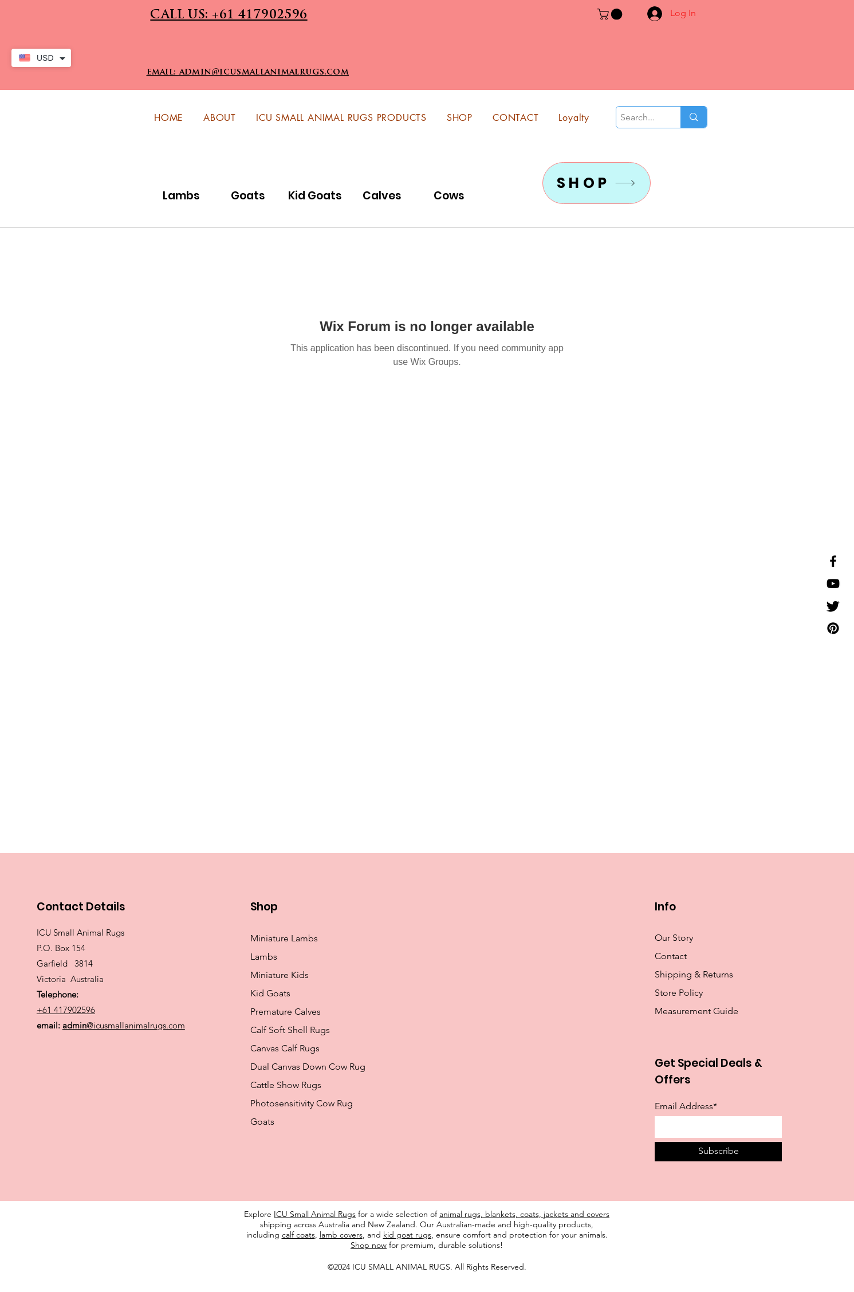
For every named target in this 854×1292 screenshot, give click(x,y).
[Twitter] (833, 606)
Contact (671, 956)
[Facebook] (833, 561)
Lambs (181, 195)
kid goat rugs (407, 1235)
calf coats (298, 1235)
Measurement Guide (696, 1011)
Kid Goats (315, 195)
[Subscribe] (718, 1151)
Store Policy (679, 992)
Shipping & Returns (694, 974)
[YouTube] (833, 583)
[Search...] (638, 117)
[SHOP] (596, 183)
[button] (611, 14)
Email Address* (686, 1106)
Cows (449, 195)
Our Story (674, 937)
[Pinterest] (833, 628)
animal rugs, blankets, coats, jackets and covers (524, 1214)
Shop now (369, 1245)
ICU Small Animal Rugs (315, 1214)
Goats (248, 195)
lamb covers (341, 1235)
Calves (382, 195)
